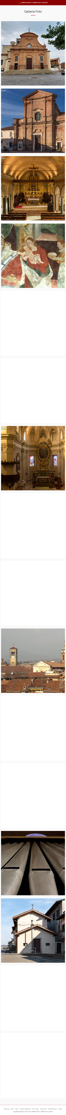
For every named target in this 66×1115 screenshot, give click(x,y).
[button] (1, 2)
